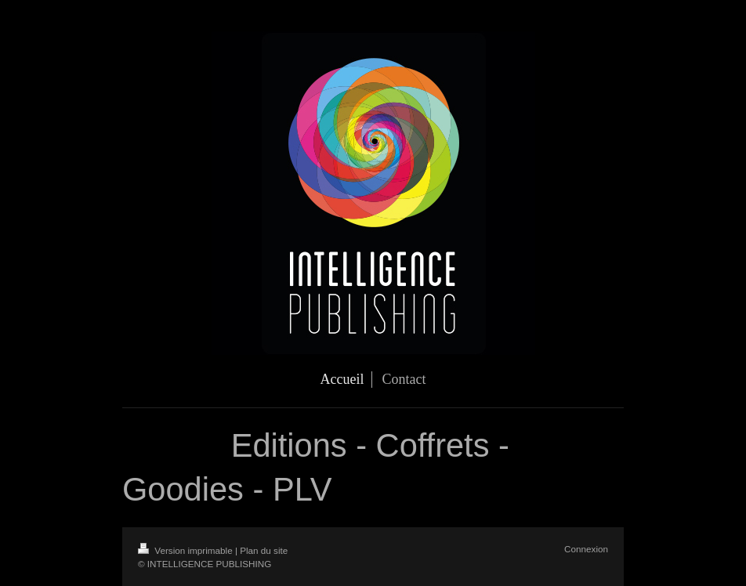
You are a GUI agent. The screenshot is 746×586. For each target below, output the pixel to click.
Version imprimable (186, 550)
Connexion (586, 549)
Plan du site (264, 550)
